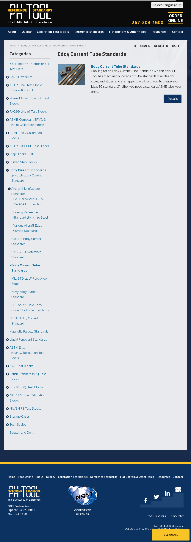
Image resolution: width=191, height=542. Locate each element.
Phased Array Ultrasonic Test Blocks (29, 101)
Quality (27, 31)
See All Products (21, 77)
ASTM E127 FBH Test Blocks (29, 146)
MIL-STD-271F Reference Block (29, 281)
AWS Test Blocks (21, 366)
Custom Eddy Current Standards (26, 241)
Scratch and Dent (22, 432)
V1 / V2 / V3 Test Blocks (26, 387)
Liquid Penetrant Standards (28, 339)
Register (161, 46)
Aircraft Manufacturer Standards (26, 191)
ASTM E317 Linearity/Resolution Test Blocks (27, 353)
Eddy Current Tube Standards (25, 268)
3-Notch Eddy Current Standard (26, 178)
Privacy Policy (177, 516)
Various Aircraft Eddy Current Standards (27, 228)
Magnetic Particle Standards (29, 331)
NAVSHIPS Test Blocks (25, 408)
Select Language (165, 4)
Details (172, 99)
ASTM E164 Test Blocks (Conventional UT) (26, 87)
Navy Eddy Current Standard (24, 294)
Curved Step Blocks (23, 162)
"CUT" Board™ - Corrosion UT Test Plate (29, 66)
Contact (177, 31)
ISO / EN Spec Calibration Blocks (27, 398)
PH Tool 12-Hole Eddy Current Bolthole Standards (30, 307)
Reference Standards (89, 31)
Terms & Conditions (155, 516)
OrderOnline (175, 18)
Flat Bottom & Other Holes (127, 31)
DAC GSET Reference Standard (26, 254)
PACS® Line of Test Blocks (28, 111)
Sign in (145, 46)
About (12, 31)
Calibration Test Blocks (53, 31)
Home (11, 477)
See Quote (171, 534)
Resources (159, 31)
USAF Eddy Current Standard (24, 321)
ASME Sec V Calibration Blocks (26, 135)
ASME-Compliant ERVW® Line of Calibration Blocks (28, 122)
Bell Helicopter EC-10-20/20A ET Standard (28, 201)
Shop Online (25, 477)
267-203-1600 (147, 22)
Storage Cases (20, 416)
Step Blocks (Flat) (22, 154)
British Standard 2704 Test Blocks (28, 376)
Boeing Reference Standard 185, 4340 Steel (30, 215)
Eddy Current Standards (28, 170)
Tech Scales (18, 424)
